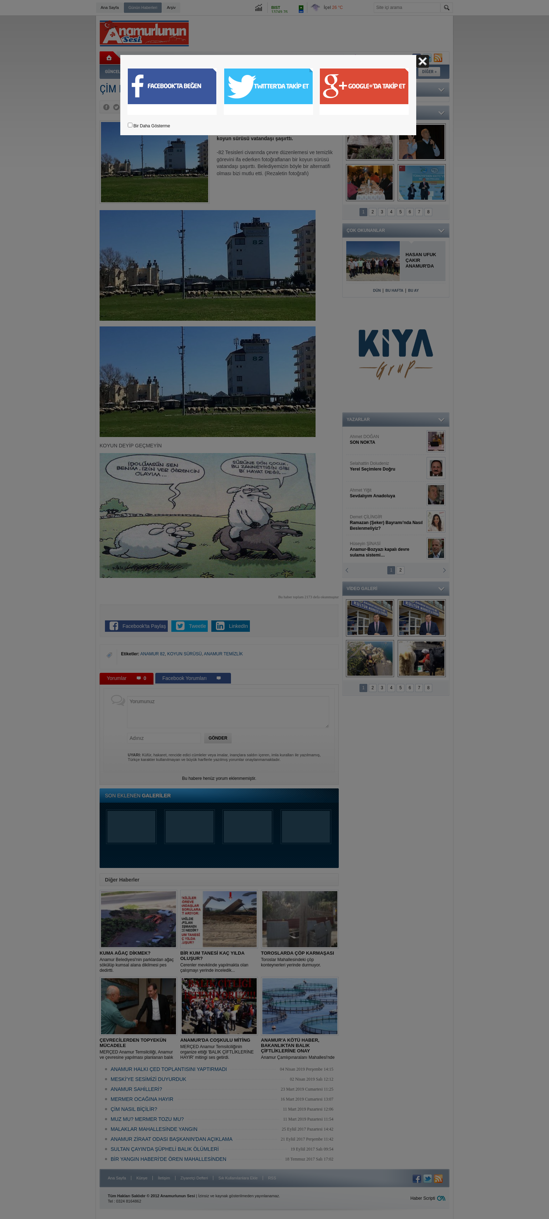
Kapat (422, 61)
